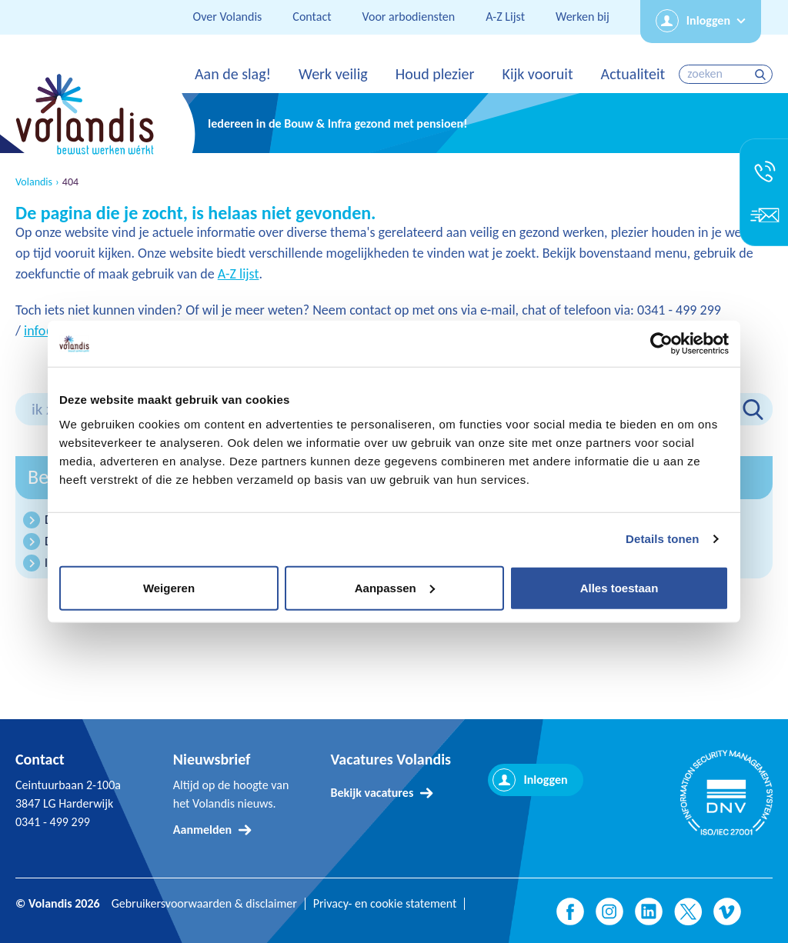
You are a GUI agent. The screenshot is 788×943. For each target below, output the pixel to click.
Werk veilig (333, 74)
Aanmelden (202, 829)
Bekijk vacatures (372, 792)
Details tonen (662, 538)
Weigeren (169, 587)
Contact (311, 16)
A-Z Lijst (505, 16)
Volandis (33, 182)
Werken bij (582, 16)
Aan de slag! (233, 74)
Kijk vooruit (537, 74)
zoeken (762, 74)
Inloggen (708, 20)
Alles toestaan (619, 587)
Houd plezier (435, 74)
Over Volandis (227, 16)
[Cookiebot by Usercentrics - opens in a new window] (661, 343)
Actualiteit (633, 74)
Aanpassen (395, 587)
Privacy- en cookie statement (385, 904)
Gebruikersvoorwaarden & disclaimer (204, 904)
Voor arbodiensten (409, 16)
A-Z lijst (238, 273)
